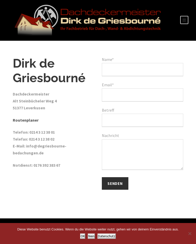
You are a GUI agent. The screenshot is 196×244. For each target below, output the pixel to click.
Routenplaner (26, 120)
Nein (91, 236)
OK (83, 236)
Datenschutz (106, 236)
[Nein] (189, 233)
